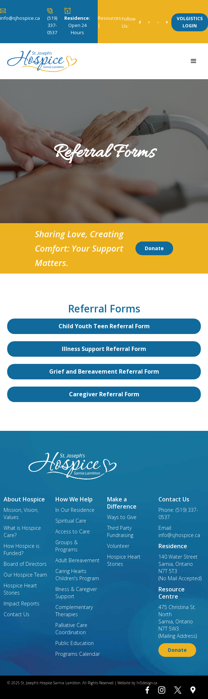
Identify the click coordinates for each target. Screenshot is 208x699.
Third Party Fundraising (120, 531)
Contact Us (16, 614)
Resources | (109, 21)
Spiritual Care (70, 520)
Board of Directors (25, 563)
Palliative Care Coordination (71, 629)
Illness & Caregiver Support (76, 593)
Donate (154, 248)
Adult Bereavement (77, 560)
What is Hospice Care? (22, 531)
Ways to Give (122, 517)
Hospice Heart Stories (20, 589)
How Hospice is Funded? (22, 549)
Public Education (74, 643)
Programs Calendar (77, 653)
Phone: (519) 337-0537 (178, 513)
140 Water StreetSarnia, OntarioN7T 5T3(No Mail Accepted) (180, 567)
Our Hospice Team (25, 574)
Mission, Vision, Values (21, 513)
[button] (193, 61)
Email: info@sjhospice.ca (179, 531)
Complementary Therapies (74, 611)
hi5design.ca (147, 682)
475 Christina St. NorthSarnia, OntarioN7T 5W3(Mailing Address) (177, 621)
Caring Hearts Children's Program (77, 575)
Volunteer (118, 545)
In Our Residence (74, 509)
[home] (40, 61)
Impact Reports (22, 603)
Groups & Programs (66, 546)
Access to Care (72, 531)
